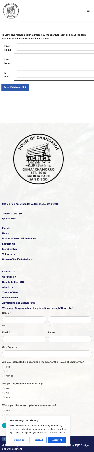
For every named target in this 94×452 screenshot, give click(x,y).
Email (6, 332)
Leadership (8, 243)
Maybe (7, 375)
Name (6, 312)
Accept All (57, 440)
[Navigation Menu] (88, 10)
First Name (7, 47)
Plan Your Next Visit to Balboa (19, 238)
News (5, 233)
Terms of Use (10, 292)
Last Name (7, 61)
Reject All (38, 440)
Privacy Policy (10, 297)
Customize (19, 440)
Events (6, 228)
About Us (7, 287)
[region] (38, 430)
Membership (9, 249)
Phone (51, 332)
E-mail (6, 74)
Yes (6, 366)
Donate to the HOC (13, 282)
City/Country (9, 347)
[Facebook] (4, 439)
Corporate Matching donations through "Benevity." (43, 308)
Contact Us (8, 271)
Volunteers (8, 254)
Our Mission (9, 276)
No (5, 371)
